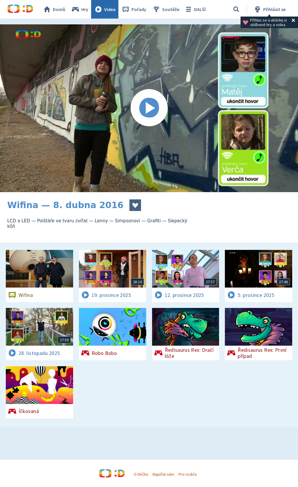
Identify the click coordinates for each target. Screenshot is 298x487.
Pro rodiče (187, 474)
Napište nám (163, 474)
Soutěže (165, 9)
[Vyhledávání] (236, 9)
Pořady (133, 9)
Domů (54, 9)
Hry (79, 9)
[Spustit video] (149, 108)
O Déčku (141, 474)
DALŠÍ (195, 9)
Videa (104, 9)
